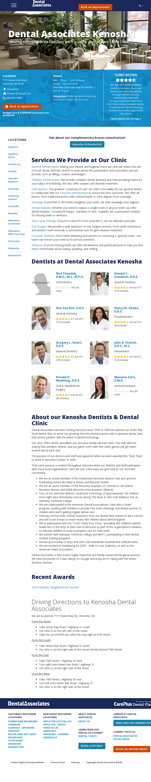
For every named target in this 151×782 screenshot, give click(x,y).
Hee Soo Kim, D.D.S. (70, 308)
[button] (141, 5)
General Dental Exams (45, 166)
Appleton (13, 146)
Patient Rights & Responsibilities (27, 762)
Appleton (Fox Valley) (57, 721)
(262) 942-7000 (13, 98)
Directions (10, 89)
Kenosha (12, 213)
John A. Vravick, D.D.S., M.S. (125, 344)
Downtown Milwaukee (23, 721)
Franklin (12, 171)
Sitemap (75, 762)
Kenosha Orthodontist (87, 144)
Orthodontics (40, 189)
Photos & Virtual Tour (17, 93)
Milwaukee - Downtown (14, 222)
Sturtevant (14, 241)
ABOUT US (84, 721)
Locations (17, 140)
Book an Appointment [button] (95, 7)
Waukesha (13, 248)
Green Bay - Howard (14, 197)
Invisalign (37, 202)
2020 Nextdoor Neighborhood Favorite (55, 587)
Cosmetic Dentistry (43, 236)
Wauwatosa (14, 255)
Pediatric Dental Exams (46, 180)
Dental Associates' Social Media (125, 737)
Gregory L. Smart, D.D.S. (69, 344)
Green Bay (13, 189)
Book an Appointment (22, 106)
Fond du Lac (14, 164)
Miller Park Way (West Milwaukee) (22, 736)
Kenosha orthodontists (74, 193)
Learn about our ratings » (126, 118)
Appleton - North (13, 155)
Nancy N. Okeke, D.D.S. (126, 309)
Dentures (37, 245)
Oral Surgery (39, 226)
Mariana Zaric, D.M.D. (125, 379)
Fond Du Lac (51, 727)
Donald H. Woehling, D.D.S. (68, 379)
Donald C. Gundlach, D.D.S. (126, 275)
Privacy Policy (58, 762)
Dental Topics (87, 736)
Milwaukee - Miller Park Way (16, 232)
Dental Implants (41, 208)
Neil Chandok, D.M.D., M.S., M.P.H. (70, 275)
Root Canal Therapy (44, 221)
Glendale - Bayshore (13, 180)
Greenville (13, 206)
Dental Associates (52, 3)
